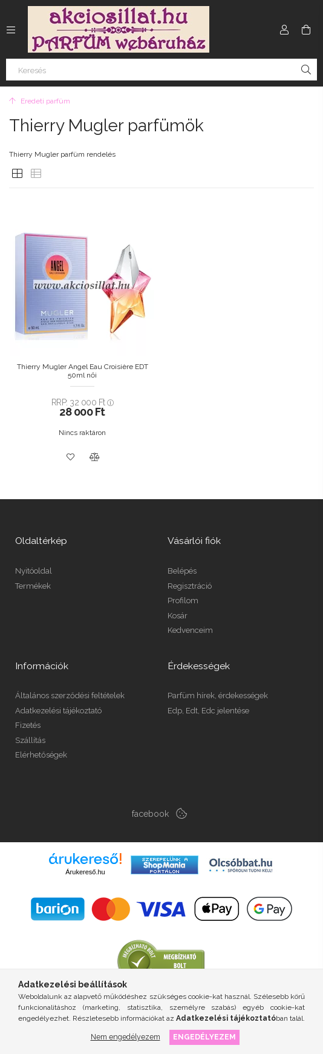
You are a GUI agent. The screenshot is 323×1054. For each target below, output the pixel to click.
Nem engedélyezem (125, 1036)
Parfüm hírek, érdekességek (218, 695)
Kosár (178, 615)
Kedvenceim (190, 630)
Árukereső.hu (85, 872)
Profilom (183, 600)
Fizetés (28, 725)
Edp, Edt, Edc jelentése (208, 710)
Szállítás (30, 740)
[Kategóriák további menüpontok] (11, 30)
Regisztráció (190, 586)
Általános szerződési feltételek (70, 695)
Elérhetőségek (41, 754)
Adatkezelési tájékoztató (58, 710)
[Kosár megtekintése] (306, 30)
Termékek (33, 586)
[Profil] (284, 30)
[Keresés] (161, 69)
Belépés (182, 570)
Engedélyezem (204, 1036)
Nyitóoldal (33, 570)
